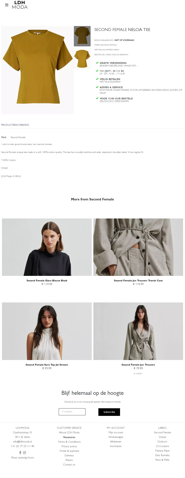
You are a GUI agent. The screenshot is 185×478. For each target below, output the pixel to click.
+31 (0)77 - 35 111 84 (112, 73)
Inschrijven (116, 454)
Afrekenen (115, 449)
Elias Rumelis (162, 463)
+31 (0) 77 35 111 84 (22, 454)
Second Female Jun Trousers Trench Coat (138, 287)
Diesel (162, 445)
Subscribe (109, 419)
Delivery (69, 463)
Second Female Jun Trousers (138, 371)
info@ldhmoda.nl (22, 449)
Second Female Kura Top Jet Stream (47, 371)
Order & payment (69, 458)
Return (69, 468)
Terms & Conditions (69, 449)
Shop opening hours (22, 465)
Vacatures (69, 444)
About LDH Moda (69, 440)
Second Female (162, 440)
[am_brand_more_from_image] (46, 248)
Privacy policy (69, 454)
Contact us (69, 472)
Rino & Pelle (162, 467)
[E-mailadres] (72, 419)
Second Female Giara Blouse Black (47, 287)
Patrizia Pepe (162, 458)
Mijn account (116, 440)
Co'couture (162, 454)
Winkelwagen (115, 445)
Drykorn (162, 449)
